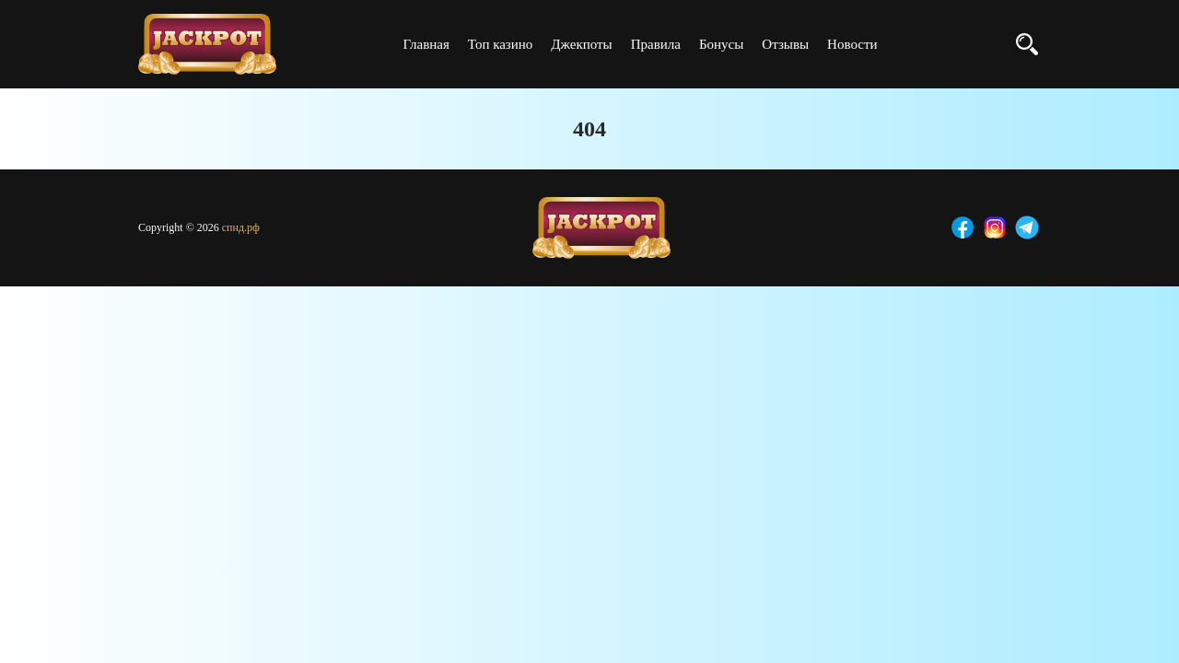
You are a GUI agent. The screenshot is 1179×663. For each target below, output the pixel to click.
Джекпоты (581, 44)
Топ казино (500, 44)
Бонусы (721, 44)
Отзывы (785, 44)
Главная (426, 44)
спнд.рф (241, 227)
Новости (852, 44)
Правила (656, 44)
